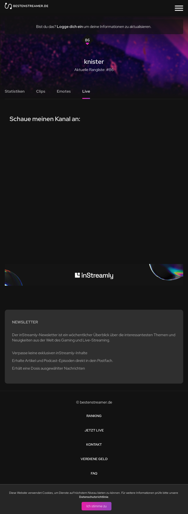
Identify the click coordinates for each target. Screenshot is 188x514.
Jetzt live (94, 430)
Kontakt (94, 444)
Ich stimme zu (96, 506)
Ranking (94, 416)
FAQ (94, 473)
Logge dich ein (70, 26)
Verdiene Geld (94, 459)
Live (86, 91)
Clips (40, 91)
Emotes (64, 91)
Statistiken (15, 91)
